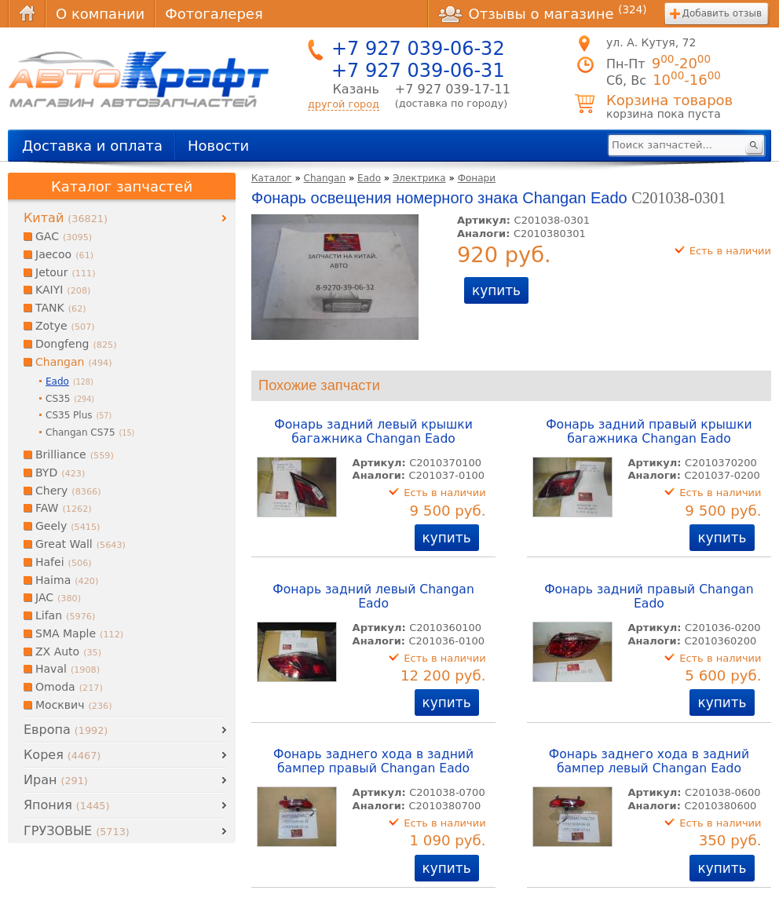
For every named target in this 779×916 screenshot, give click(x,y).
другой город (343, 104)
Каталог (271, 178)
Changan (325, 178)
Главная (27, 13)
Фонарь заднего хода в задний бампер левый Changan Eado (649, 761)
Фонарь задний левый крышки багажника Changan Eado (373, 432)
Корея (62, 754)
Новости (218, 145)
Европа (66, 729)
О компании (100, 13)
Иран (56, 779)
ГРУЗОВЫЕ (77, 830)
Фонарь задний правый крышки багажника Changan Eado (649, 432)
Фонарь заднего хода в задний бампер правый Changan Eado (373, 761)
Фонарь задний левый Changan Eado (373, 596)
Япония (66, 804)
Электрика (419, 178)
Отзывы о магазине (542, 13)
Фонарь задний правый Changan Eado (649, 596)
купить (496, 290)
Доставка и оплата (92, 145)
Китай (66, 217)
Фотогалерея (213, 13)
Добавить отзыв (722, 13)
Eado (369, 178)
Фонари (477, 178)
